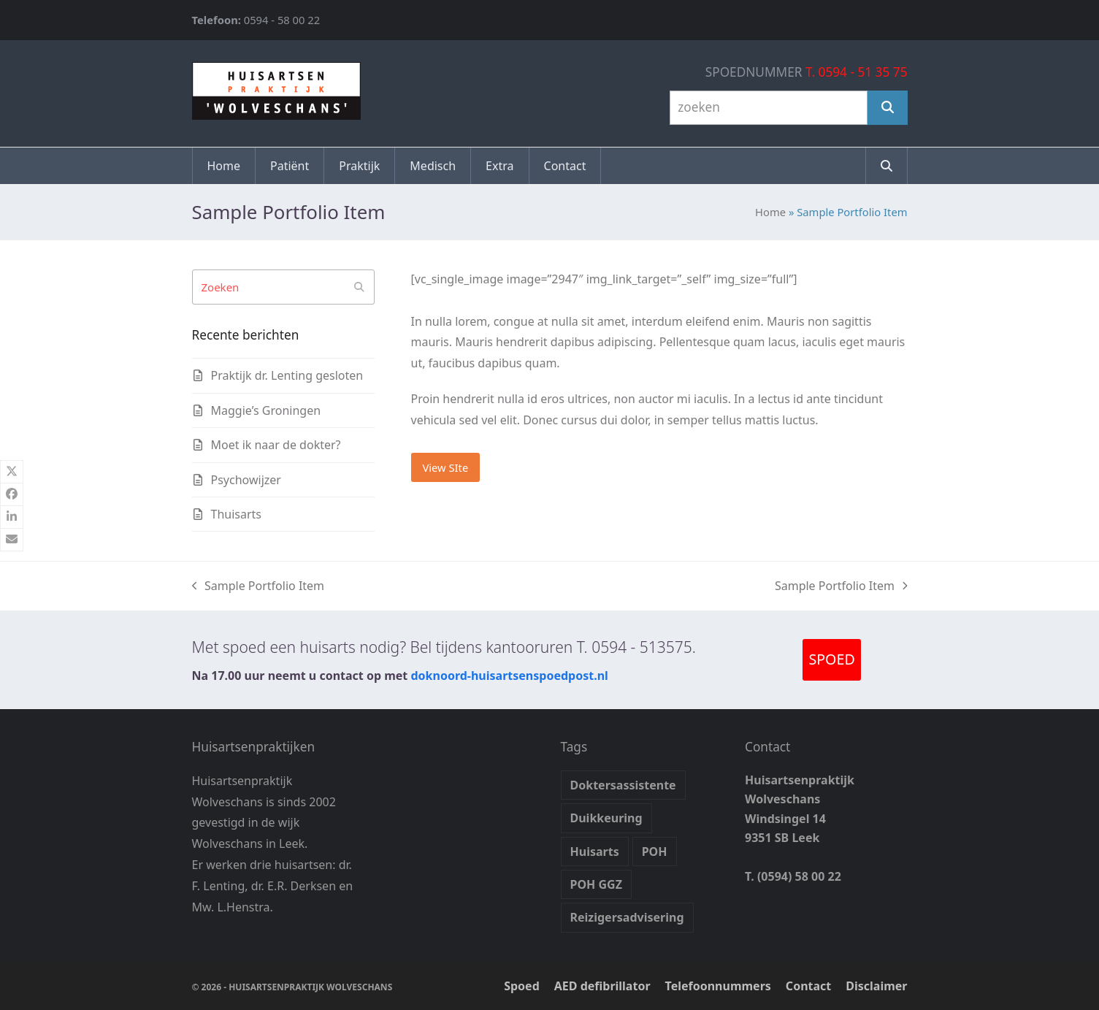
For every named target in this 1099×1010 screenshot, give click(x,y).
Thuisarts (236, 514)
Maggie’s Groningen (266, 410)
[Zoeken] (887, 108)
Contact (808, 986)
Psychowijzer (246, 480)
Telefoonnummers (718, 986)
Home (770, 211)
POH (654, 851)
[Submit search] (359, 287)
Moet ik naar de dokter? (276, 445)
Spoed (522, 986)
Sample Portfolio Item (258, 586)
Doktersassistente (623, 785)
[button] (886, 166)
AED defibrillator (602, 986)
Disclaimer (876, 986)
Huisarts (594, 851)
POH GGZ (596, 884)
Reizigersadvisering (627, 917)
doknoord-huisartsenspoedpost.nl (509, 675)
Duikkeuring (606, 818)
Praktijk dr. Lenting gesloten (287, 375)
